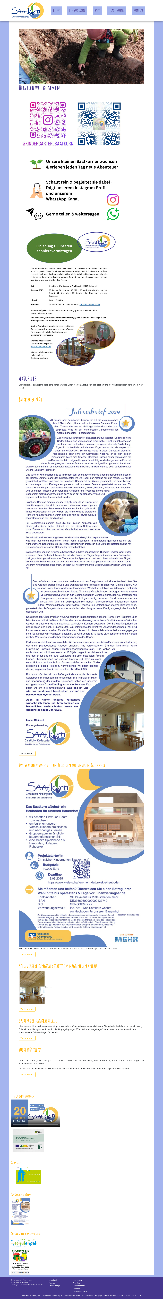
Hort (97, 10)
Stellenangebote (79, 1286)
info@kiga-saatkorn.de (103, 1296)
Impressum (77, 1280)
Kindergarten (77, 10)
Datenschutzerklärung (81, 1291)
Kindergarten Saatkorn (27, 10)
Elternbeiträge (54, 1286)
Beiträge (138, 10)
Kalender (52, 1283)
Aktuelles (76, 1283)
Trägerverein (116, 10)
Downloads (53, 1280)
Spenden (76, 1288)
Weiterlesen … (27, 753)
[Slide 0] (79, 80)
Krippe (56, 10)
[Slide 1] (84, 80)
